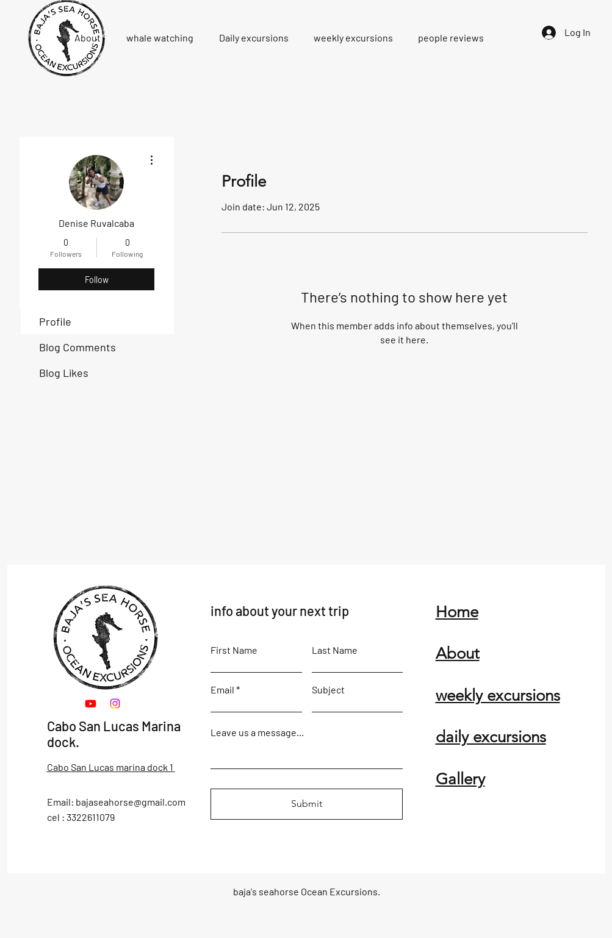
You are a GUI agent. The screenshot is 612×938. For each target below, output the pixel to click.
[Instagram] (115, 703)
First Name (234, 650)
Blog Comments (77, 347)
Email (222, 690)
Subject (328, 690)
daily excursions (491, 737)
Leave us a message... (257, 732)
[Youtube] (90, 703)
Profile (55, 321)
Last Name (335, 650)
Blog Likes (63, 372)
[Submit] (307, 804)
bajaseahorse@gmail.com (130, 801)
